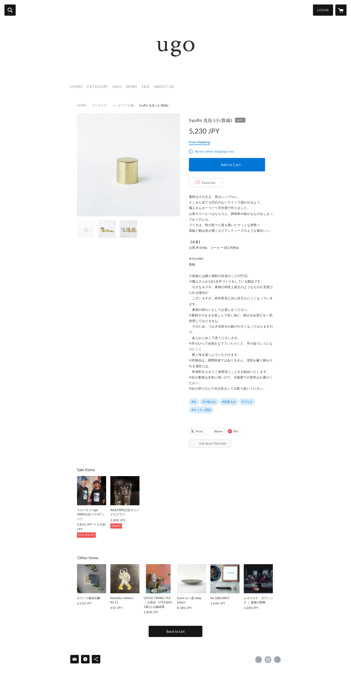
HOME (76, 86)
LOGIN (323, 10)
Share (218, 431)
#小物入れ (209, 402)
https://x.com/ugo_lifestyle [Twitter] (258, 659)
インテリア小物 (123, 105)
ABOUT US (164, 86)
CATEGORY (97, 86)
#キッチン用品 (201, 410)
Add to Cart (231, 164)
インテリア (99, 105)
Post (199, 431)
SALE (117, 86)
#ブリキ (247, 402)
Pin (235, 431)
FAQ (146, 86)
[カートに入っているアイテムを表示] (341, 10)
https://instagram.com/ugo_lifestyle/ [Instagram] (268, 659)
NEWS (131, 86)
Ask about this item (212, 443)
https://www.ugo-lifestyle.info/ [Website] (277, 659)
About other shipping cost (214, 151)
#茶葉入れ (229, 402)
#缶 (194, 402)
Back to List (175, 631)
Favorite (209, 183)
